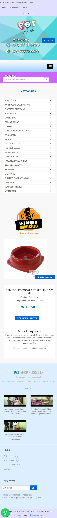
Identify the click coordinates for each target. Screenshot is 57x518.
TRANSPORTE (11, 182)
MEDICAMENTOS (12, 152)
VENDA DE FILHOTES (13, 187)
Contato (7, 469)
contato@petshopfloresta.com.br (15, 7)
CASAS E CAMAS (12, 122)
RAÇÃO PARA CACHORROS (16, 161)
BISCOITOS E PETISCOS (15, 109)
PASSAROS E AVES (13, 157)
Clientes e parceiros (12, 465)
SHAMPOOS (10, 174)
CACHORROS (10, 118)
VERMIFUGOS (10, 191)
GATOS (8, 139)
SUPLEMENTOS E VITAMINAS (17, 178)
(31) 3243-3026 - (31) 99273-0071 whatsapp (16, 2)
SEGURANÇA (10, 169)
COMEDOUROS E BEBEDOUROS (18, 131)
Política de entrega (11, 460)
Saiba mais (28, 388)
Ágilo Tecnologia (36, 515)
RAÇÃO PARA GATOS (13, 165)
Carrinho (48, 40)
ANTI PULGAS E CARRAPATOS (17, 105)
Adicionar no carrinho (26, 318)
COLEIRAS (9, 126)
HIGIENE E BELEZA (12, 144)
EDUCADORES (11, 135)
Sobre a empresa (11, 456)
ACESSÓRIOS (10, 101)
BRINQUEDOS (10, 114)
